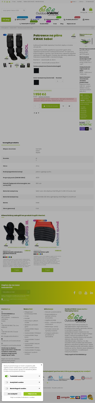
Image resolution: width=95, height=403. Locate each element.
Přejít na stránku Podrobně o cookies (22, 397)
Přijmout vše (32, 394)
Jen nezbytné (12, 394)
